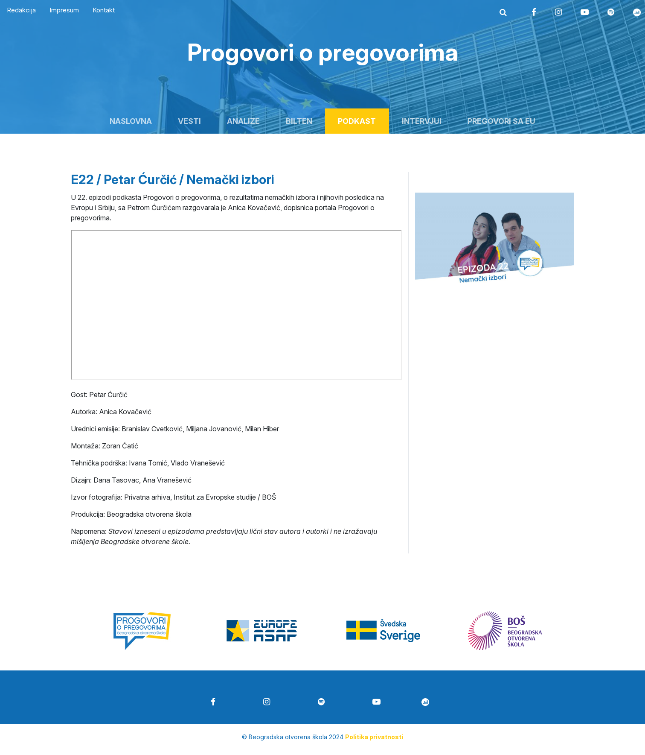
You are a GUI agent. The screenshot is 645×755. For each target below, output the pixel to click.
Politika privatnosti (374, 736)
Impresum (64, 10)
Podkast (357, 121)
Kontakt (104, 10)
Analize (243, 121)
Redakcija (21, 10)
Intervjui (422, 121)
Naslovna (131, 121)
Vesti (189, 121)
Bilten (299, 121)
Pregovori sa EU (501, 121)
